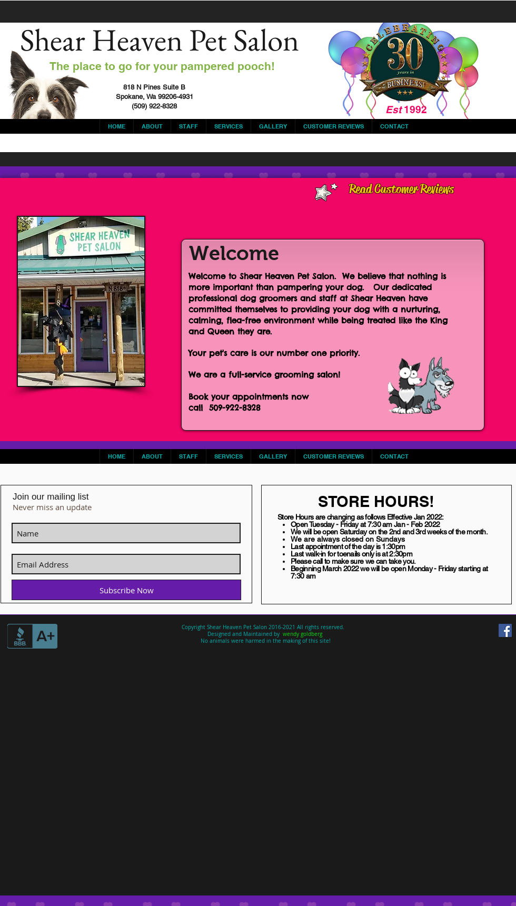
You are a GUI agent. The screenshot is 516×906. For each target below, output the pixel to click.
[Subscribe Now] (126, 590)
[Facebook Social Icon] (505, 630)
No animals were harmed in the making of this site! (265, 641)
